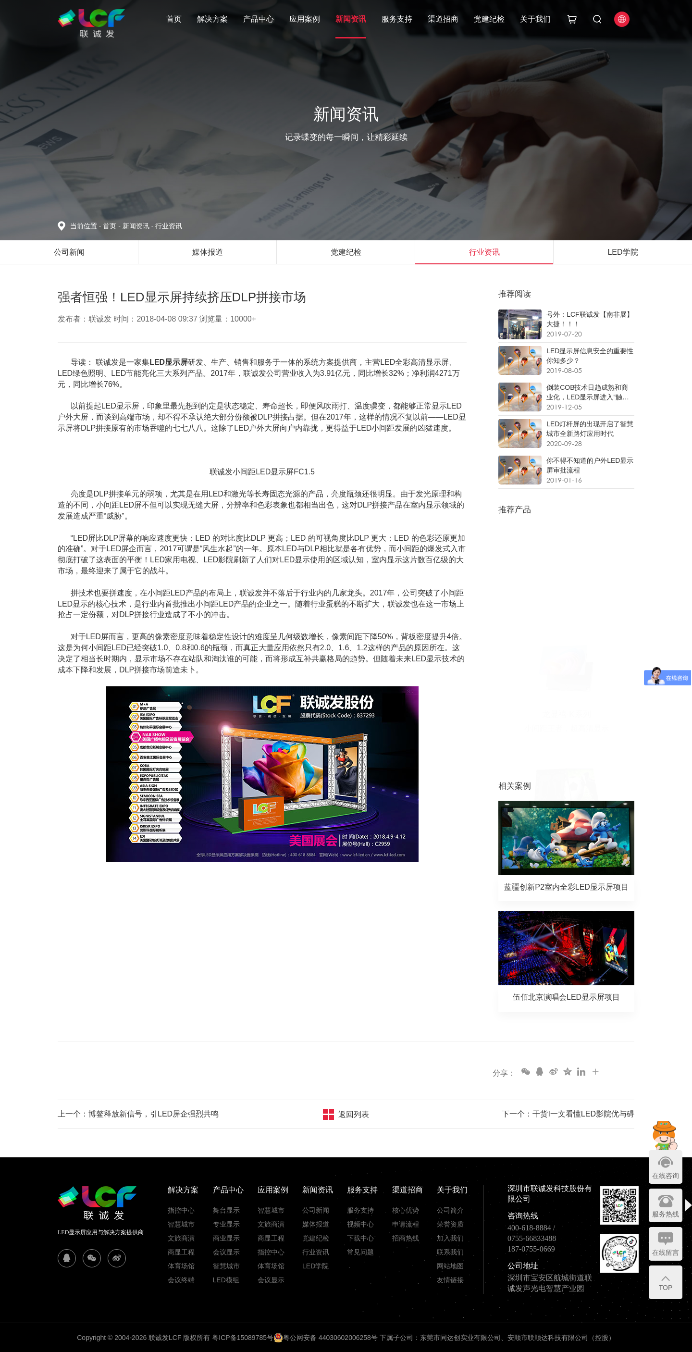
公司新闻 (315, 1210)
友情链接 (450, 1280)
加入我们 (450, 1238)
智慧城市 (181, 1224)
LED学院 (315, 1266)
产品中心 (258, 19)
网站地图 (450, 1266)
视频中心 (360, 1224)
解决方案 (212, 19)
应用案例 (304, 19)
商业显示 (226, 1238)
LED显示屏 (168, 362)
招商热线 (405, 1238)
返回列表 (353, 1114)
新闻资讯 (350, 19)
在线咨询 (665, 1175)
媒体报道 (315, 1224)
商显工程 (181, 1252)
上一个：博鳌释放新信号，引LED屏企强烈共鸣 (138, 1114)
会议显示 (226, 1252)
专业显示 (226, 1224)
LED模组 (226, 1280)
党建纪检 (489, 19)
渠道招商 (443, 19)
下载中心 (360, 1238)
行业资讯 (168, 226)
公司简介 (450, 1210)
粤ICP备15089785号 (242, 1337)
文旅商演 (181, 1238)
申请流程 (405, 1224)
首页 (174, 19)
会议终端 (181, 1280)
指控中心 (181, 1210)
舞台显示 (226, 1210)
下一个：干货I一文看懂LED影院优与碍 (568, 1114)
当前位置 (86, 226)
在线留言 (665, 1252)
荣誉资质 (450, 1224)
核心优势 (405, 1210)
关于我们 (535, 19)
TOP (666, 1287)
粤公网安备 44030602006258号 (325, 1337)
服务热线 (665, 1214)
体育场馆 (181, 1266)
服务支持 (397, 19)
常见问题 (360, 1252)
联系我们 (450, 1252)
